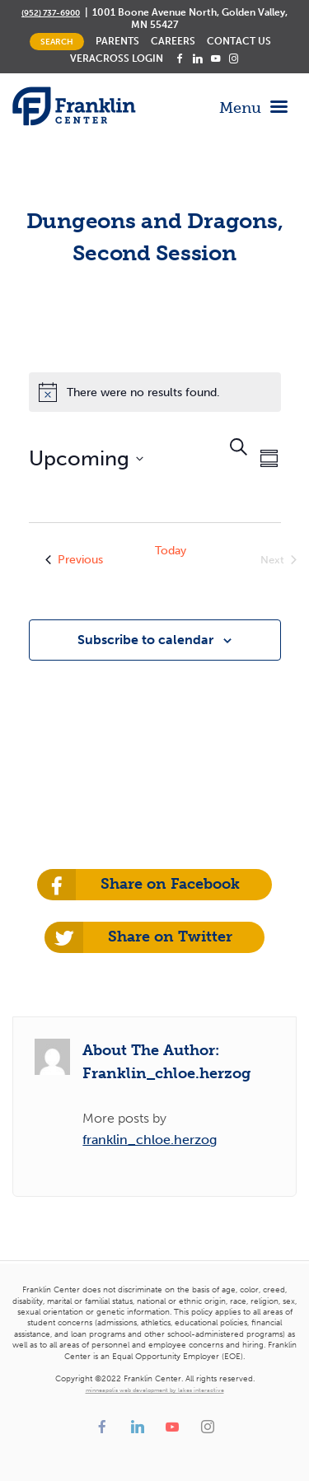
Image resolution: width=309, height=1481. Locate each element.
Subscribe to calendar (145, 639)
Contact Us (239, 41)
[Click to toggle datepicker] (86, 458)
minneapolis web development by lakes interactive (155, 1390)
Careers (173, 41)
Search (56, 41)
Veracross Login (116, 58)
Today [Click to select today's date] (170, 551)
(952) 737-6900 (50, 12)
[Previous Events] (74, 560)
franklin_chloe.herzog (149, 1139)
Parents (117, 41)
